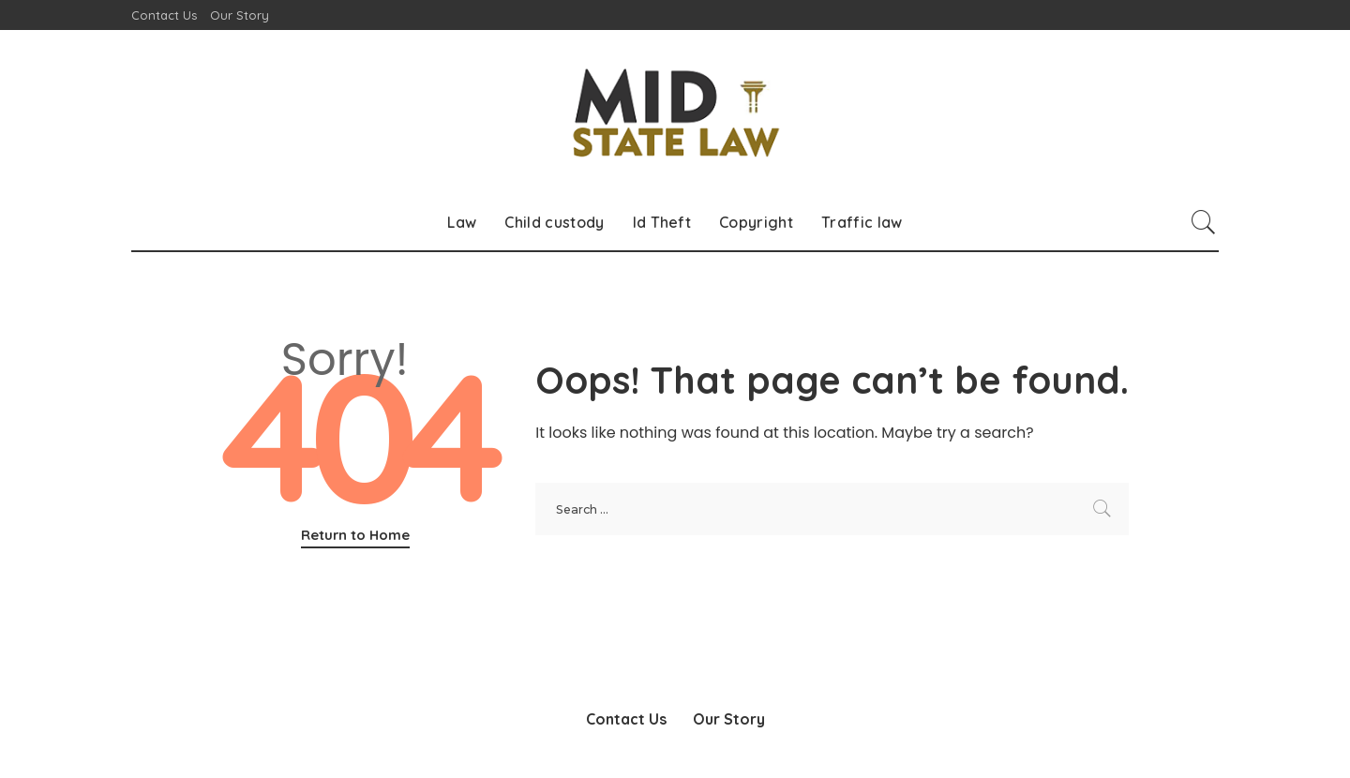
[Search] (1204, 222)
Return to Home (355, 535)
